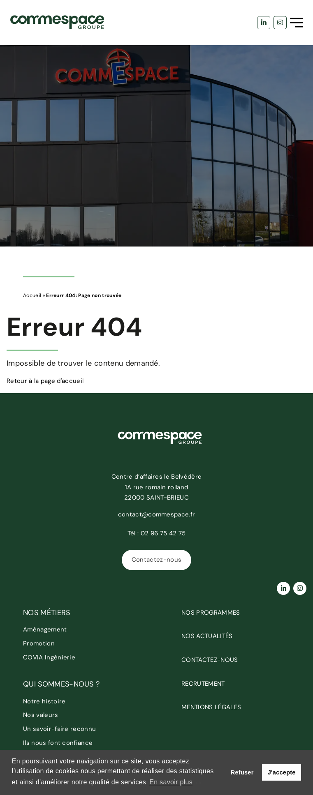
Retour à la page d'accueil (45, 381)
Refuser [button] (242, 772)
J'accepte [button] (282, 772)
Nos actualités (206, 636)
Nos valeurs (40, 715)
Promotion (39, 643)
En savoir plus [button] (170, 782)
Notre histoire (44, 701)
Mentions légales (211, 707)
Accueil (32, 295)
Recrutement (203, 684)
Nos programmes (210, 612)
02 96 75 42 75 (163, 533)
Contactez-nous (156, 559)
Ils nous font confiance (58, 743)
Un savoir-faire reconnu (59, 729)
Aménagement (45, 629)
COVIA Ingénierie (49, 657)
